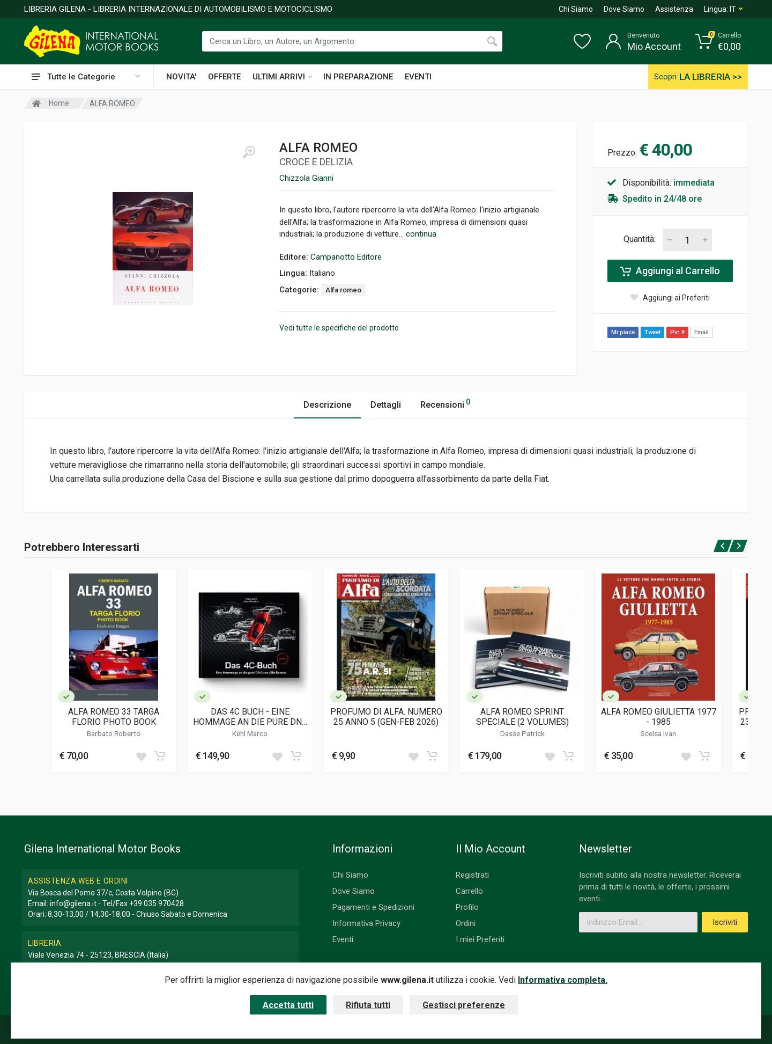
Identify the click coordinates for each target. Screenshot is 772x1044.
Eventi (342, 939)
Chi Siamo (576, 9)
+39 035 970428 (156, 903)
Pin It (677, 332)
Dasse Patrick (522, 733)
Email (701, 332)
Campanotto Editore (346, 257)
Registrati (472, 875)
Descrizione (327, 405)
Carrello (469, 891)
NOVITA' (181, 77)
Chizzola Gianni (306, 178)
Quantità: (639, 239)
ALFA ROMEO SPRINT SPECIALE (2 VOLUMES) (522, 717)
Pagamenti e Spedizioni (373, 907)
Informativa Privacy (366, 923)
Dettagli (385, 405)
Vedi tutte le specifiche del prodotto (339, 328)
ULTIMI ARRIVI (282, 77)
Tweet (652, 332)
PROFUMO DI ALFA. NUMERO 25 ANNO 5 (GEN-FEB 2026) (386, 717)
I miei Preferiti (480, 939)
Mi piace (623, 332)
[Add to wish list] (141, 755)
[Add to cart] (159, 756)
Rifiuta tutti (368, 1005)
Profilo (467, 907)
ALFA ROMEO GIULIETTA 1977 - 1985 (658, 717)
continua (421, 234)
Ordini (466, 923)
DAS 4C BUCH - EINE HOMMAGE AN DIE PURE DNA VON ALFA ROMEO (250, 717)
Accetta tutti (288, 1005)
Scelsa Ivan (658, 733)
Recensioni (445, 403)
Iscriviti (724, 922)
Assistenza (674, 9)
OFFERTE (224, 77)
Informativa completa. (562, 980)
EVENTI (418, 77)
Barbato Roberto (113, 733)
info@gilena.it (73, 903)
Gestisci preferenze (463, 1005)
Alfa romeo (343, 290)
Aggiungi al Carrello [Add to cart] (670, 271)
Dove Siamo (624, 9)
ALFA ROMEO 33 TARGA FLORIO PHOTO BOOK (113, 717)
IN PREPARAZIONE (358, 77)
